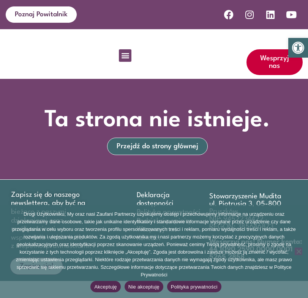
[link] (298, 48)
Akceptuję (105, 287)
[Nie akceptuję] (298, 251)
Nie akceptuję (144, 287)
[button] (125, 72)
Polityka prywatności (194, 287)
